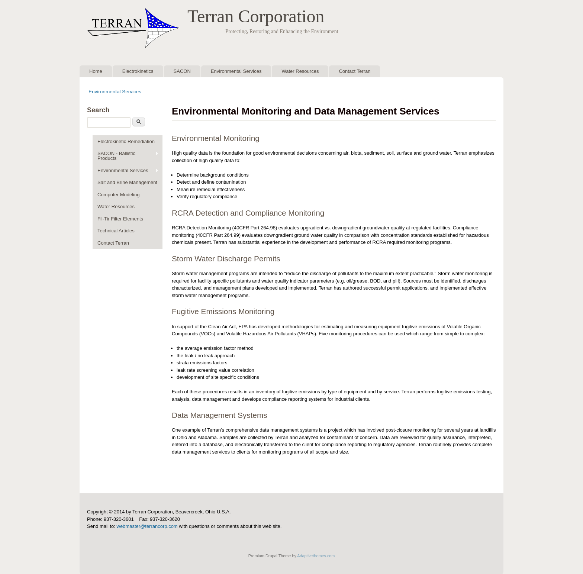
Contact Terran (354, 71)
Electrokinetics (138, 71)
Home (95, 71)
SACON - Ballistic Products (126, 156)
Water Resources (300, 71)
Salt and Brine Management (127, 182)
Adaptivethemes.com (316, 556)
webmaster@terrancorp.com (147, 526)
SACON (182, 71)
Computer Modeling (118, 194)
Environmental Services (236, 71)
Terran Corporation (256, 16)
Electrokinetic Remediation (126, 141)
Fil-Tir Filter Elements (120, 219)
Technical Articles (116, 230)
